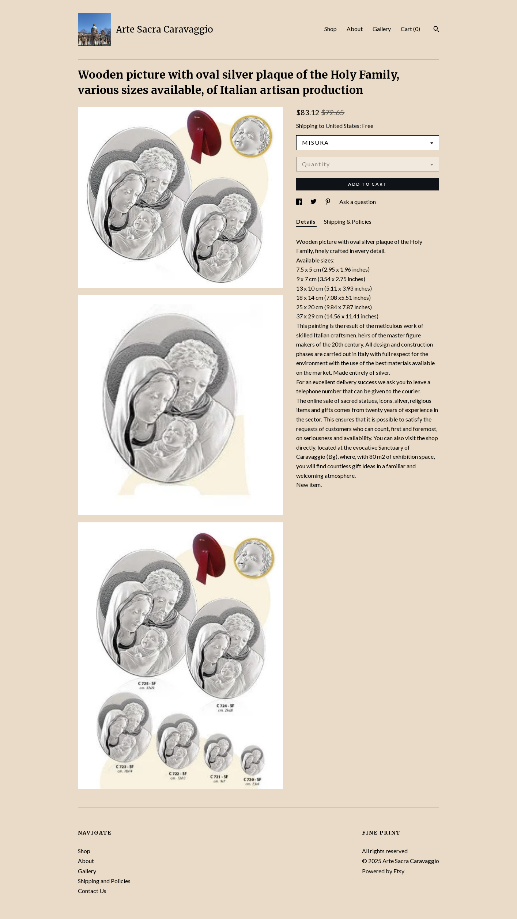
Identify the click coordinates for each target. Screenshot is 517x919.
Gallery (382, 28)
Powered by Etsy (383, 870)
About (355, 28)
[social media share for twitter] (314, 201)
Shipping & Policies (347, 221)
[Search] (436, 30)
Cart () (410, 28)
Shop (330, 28)
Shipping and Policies (104, 880)
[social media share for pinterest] (328, 201)
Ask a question (357, 201)
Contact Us (92, 890)
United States (342, 125)
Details (306, 221)
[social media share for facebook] (299, 201)
